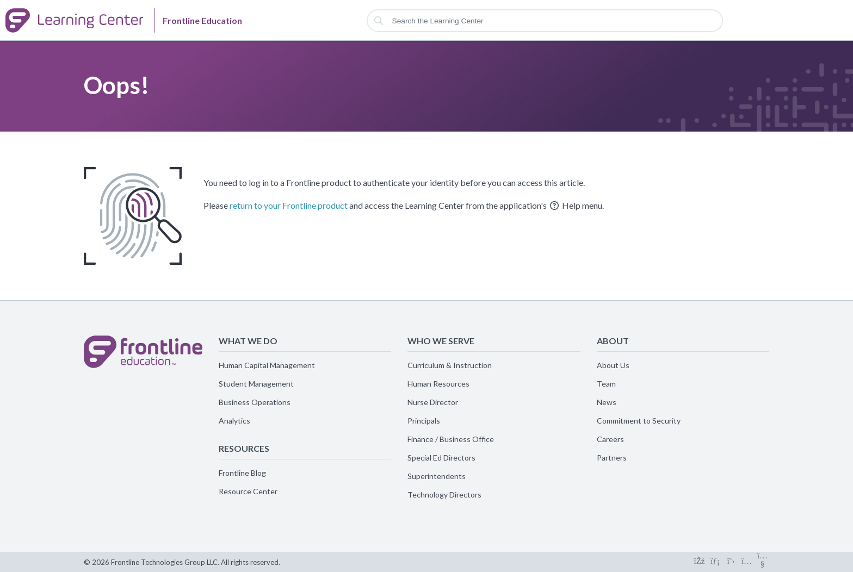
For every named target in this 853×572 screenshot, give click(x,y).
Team (606, 383)
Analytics (234, 420)
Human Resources (438, 383)
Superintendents (436, 476)
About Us (613, 365)
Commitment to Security (639, 420)
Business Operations (254, 402)
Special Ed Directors (441, 457)
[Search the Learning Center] (545, 20)
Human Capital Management (267, 365)
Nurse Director (432, 402)
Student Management (256, 383)
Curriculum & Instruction (449, 365)
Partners (612, 457)
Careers (610, 439)
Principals (423, 420)
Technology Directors (444, 494)
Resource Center (248, 491)
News (606, 402)
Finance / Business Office (450, 439)
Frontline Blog (242, 472)
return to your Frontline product (289, 205)
